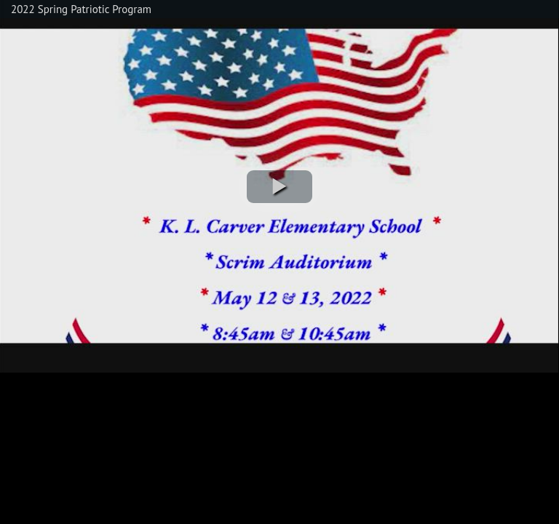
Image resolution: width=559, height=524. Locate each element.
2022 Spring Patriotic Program (81, 9)
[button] (279, 186)
